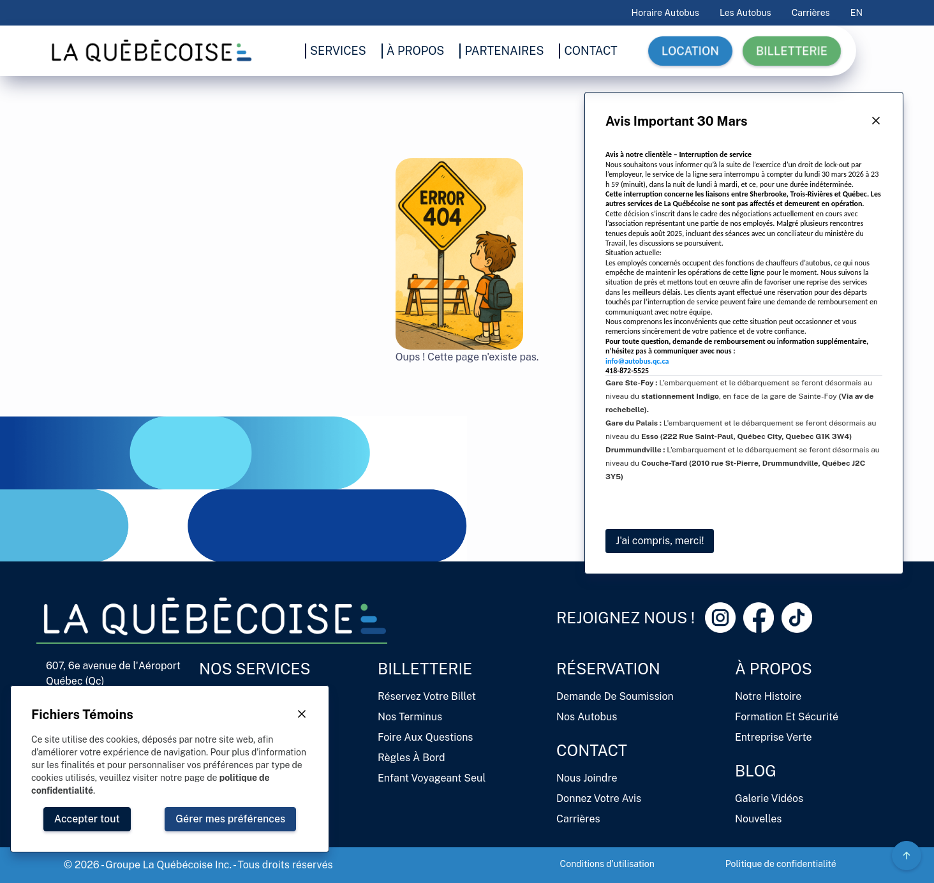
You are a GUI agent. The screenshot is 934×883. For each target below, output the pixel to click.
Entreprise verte (773, 737)
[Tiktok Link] (797, 617)
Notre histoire (768, 696)
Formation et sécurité (786, 717)
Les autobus (745, 13)
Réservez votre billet (427, 696)
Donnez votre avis (598, 798)
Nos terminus (410, 717)
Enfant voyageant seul (432, 778)
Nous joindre (587, 778)
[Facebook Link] (758, 617)
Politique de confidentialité (780, 864)
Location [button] (690, 50)
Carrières (811, 13)
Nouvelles (758, 819)
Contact (591, 750)
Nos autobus (586, 717)
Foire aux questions (425, 737)
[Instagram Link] (720, 617)
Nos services (255, 669)
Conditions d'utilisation (607, 864)
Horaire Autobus (665, 13)
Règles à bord (411, 758)
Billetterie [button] (791, 50)
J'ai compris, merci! (660, 541)
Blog (755, 771)
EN (856, 13)
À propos (773, 669)
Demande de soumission (615, 696)
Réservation (608, 669)
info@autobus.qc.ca (637, 361)
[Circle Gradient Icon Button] (906, 855)
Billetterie (425, 669)
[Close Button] (876, 121)
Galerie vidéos (769, 798)
